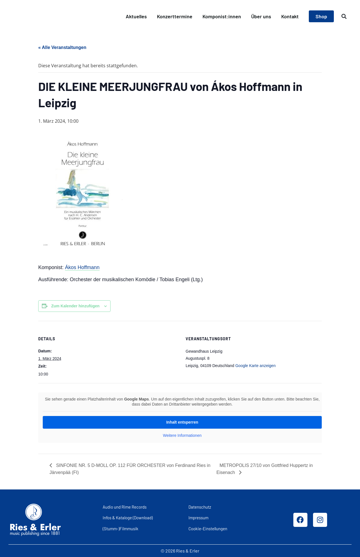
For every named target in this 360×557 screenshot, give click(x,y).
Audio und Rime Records (125, 506)
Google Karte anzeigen (255, 365)
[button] (344, 16)
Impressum (198, 517)
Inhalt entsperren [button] (182, 422)
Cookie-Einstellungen (207, 528)
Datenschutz (199, 506)
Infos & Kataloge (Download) (128, 517)
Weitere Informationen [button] (182, 435)
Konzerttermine (174, 16)
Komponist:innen (221, 16)
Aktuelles (136, 16)
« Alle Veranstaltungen (62, 47)
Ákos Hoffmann (82, 267)
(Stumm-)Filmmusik (120, 528)
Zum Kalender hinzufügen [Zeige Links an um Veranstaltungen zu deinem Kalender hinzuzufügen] (75, 306)
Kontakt (290, 16)
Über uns (261, 16)
